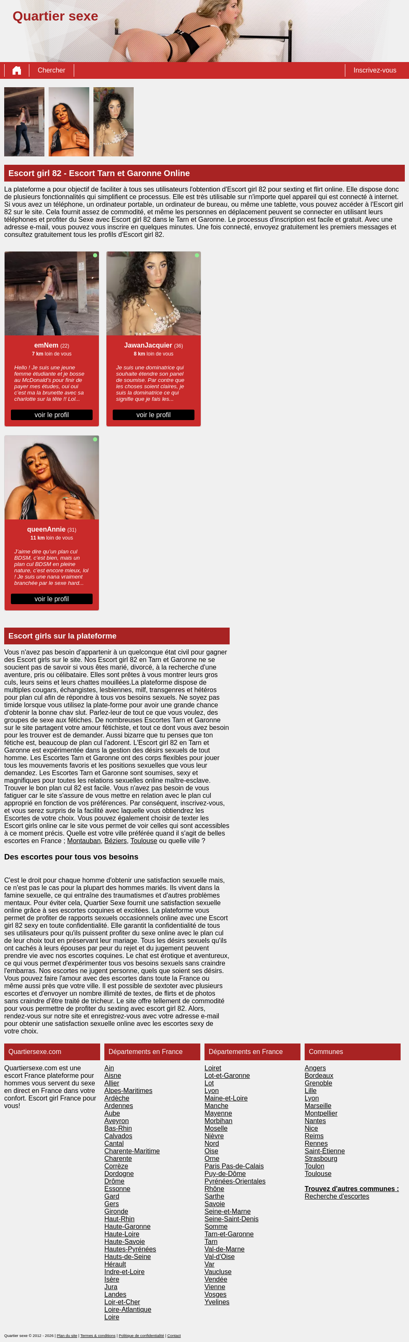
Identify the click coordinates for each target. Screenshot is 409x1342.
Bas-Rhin (118, 1128)
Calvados (118, 1136)
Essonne (117, 1188)
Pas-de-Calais (243, 1166)
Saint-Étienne (325, 1151)
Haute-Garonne (127, 1226)
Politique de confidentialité (141, 1336)
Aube (112, 1113)
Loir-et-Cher (122, 1302)
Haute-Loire (122, 1234)
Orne (212, 1158)
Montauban (84, 840)
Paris (213, 1166)
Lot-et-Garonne (227, 1075)
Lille (310, 1090)
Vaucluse (218, 1271)
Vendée (215, 1279)
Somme (216, 1226)
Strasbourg (321, 1158)
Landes (115, 1294)
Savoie (214, 1203)
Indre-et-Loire (124, 1271)
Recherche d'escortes (337, 1196)
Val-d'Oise (219, 1256)
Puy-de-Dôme (225, 1173)
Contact (174, 1336)
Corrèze (116, 1166)
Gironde (116, 1211)
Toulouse (143, 840)
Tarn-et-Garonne (229, 1234)
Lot (209, 1083)
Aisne (112, 1075)
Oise (211, 1151)
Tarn (210, 1241)
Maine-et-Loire (226, 1098)
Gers (111, 1203)
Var (209, 1264)
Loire (111, 1317)
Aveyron (116, 1120)
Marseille (318, 1105)
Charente (118, 1158)
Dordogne (119, 1173)
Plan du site (67, 1336)
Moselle (216, 1128)
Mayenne (218, 1113)
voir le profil (52, 414)
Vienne (214, 1286)
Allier (111, 1083)
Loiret (212, 1068)
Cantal (114, 1143)
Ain (109, 1068)
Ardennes (118, 1105)
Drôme (114, 1181)
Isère (111, 1279)
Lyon (211, 1090)
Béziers (115, 840)
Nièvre (214, 1136)
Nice (311, 1128)
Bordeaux (319, 1075)
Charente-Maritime (132, 1151)
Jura (110, 1286)
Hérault (115, 1264)
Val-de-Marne (224, 1249)
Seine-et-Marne (227, 1211)
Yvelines (217, 1302)
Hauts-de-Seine (127, 1256)
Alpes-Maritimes (128, 1090)
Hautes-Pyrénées (130, 1249)
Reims (314, 1136)
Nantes (315, 1120)
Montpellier (321, 1113)
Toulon (314, 1166)
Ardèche (116, 1098)
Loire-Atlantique (127, 1309)
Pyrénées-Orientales (235, 1181)
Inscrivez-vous (375, 70)
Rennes (316, 1143)
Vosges (215, 1294)
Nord (211, 1143)
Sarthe (214, 1196)
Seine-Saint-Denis (231, 1219)
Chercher (51, 70)
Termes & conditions (98, 1336)
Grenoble (318, 1083)
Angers (315, 1068)
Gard (111, 1196)
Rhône (214, 1188)
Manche (216, 1105)
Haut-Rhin (119, 1219)
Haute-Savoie (124, 1241)
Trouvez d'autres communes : (352, 1188)
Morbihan (218, 1120)
